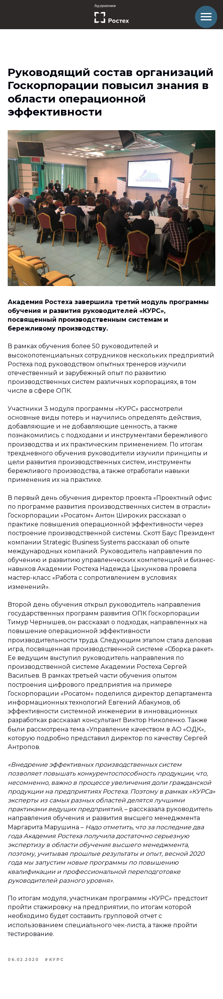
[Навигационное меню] (206, 17)
